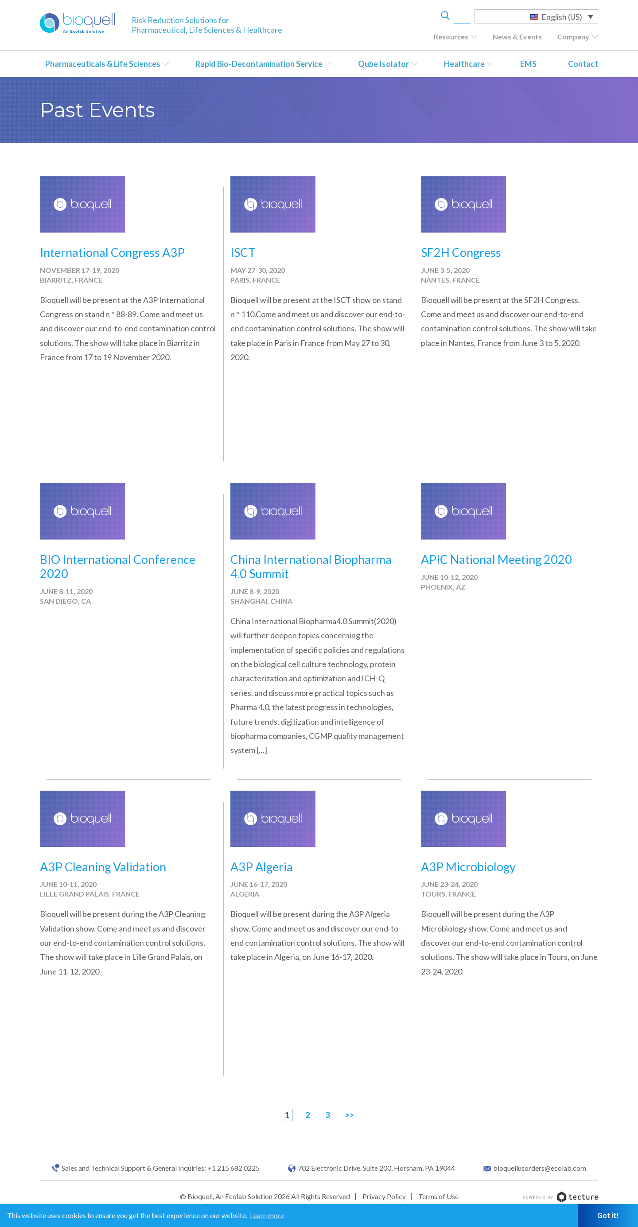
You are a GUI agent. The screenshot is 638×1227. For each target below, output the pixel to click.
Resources (451, 36)
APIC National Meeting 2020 (496, 559)
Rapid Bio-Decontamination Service (259, 64)
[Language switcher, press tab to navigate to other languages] (536, 16)
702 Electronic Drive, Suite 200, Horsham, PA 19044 (376, 1168)
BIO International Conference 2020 (117, 566)
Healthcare (464, 64)
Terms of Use (438, 1196)
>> (349, 1115)
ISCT (243, 252)
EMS (528, 64)
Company (573, 36)
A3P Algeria (261, 866)
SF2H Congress (461, 252)
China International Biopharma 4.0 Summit (311, 566)
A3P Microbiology (468, 866)
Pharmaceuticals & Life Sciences (102, 64)
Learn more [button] (267, 1215)
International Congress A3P (112, 252)
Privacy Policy (384, 1196)
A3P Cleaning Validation (103, 866)
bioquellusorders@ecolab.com (539, 1168)
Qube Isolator (383, 64)
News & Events (517, 36)
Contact (583, 64)
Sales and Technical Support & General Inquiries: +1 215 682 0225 (161, 1168)
